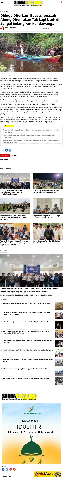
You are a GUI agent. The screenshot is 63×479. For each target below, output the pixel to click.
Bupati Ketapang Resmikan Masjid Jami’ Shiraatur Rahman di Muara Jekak (47, 242)
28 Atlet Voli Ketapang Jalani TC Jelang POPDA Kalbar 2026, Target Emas (46, 191)
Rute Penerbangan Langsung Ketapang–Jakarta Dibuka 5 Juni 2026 (25, 369)
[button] (61, 1)
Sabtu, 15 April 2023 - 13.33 (11, 29)
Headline (6, 11)
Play (58, 474)
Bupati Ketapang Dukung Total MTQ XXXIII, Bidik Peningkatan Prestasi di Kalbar (28, 360)
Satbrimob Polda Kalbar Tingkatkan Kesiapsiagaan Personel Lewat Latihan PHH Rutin (13, 217)
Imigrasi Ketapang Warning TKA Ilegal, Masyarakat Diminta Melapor (47, 216)
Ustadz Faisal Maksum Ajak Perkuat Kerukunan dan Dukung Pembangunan (28, 350)
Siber (10, 476)
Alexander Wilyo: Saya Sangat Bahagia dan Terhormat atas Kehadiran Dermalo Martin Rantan (26, 313)
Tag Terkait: (5, 155)
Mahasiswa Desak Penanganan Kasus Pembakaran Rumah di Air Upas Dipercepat (26, 379)
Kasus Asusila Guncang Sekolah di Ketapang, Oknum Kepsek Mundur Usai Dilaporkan (27, 341)
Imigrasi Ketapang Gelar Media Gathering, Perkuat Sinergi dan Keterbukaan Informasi (11, 192)
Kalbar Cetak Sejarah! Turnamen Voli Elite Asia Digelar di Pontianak (25, 322)
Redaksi (4, 476)
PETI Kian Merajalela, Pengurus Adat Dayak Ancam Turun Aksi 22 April (26, 303)
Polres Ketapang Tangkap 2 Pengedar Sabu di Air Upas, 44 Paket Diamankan (26, 295)
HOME (1, 11)
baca (44, 28)
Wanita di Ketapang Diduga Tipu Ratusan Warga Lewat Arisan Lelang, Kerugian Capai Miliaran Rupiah (14, 243)
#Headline (14, 155)
